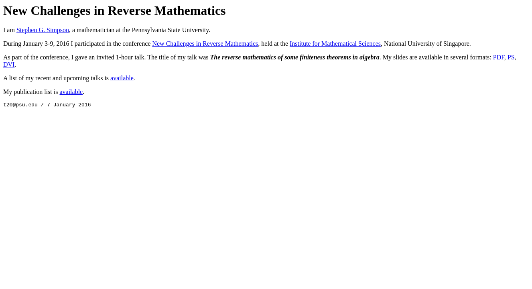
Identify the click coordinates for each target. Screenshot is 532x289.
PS (511, 57)
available (122, 78)
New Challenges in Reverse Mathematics (205, 43)
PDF (498, 57)
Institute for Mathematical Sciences (335, 43)
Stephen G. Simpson (42, 29)
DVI (8, 64)
